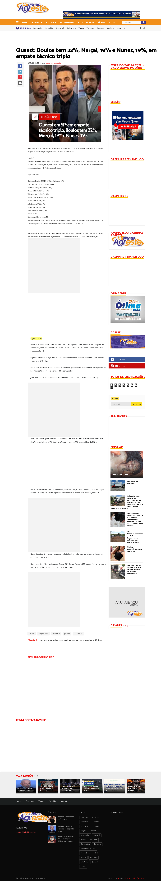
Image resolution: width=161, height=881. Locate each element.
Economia (87, 22)
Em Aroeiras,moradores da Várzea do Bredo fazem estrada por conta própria (135, 537)
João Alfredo (85, 853)
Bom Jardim (85, 844)
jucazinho (95, 862)
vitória (83, 857)
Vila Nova (90, 28)
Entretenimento (69, 22)
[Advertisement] (68, 314)
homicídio (85, 821)
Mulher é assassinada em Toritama (134, 549)
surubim (96, 821)
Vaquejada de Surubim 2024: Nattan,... (134, 788)
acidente (95, 817)
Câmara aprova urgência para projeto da (68, 788)
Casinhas (36, 22)
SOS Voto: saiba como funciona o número (91, 788)
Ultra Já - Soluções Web (134, 878)
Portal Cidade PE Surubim (26, 832)
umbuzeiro (85, 835)
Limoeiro (93, 857)
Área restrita (120, 474)
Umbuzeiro (71, 28)
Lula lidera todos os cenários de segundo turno (65, 829)
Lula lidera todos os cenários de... (24, 789)
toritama (97, 844)
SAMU (83, 839)
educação (84, 826)
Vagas (81, 28)
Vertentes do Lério (88, 848)
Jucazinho (121, 28)
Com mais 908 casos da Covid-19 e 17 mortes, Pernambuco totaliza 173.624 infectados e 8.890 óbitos (135, 519)
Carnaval (60, 28)
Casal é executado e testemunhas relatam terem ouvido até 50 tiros (71, 640)
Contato (64, 801)
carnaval (96, 835)
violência (96, 826)
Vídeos (101, 22)
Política (50, 22)
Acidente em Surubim (132, 482)
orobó (97, 853)
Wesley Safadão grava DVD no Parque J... (47, 788)
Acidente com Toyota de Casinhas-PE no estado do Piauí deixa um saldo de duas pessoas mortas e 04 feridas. (126, 502)
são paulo (78, 634)
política (67, 634)
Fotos (112, 22)
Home (24, 22)
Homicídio (49, 28)
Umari (83, 866)
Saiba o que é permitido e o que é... (114, 788)
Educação (37, 28)
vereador (93, 839)
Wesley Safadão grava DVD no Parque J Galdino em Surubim (65, 839)
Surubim (110, 28)
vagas (83, 830)
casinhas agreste (53, 63)
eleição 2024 (43, 634)
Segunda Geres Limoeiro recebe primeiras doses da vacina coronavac (134, 569)
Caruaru (100, 28)
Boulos (31, 634)
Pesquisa (56, 634)
